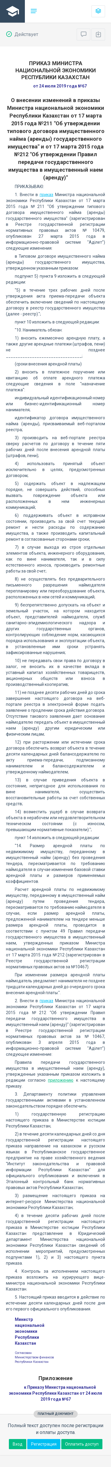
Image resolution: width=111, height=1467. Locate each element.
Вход (17, 1444)
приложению (60, 1080)
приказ (46, 194)
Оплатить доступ (82, 1444)
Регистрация (44, 1444)
